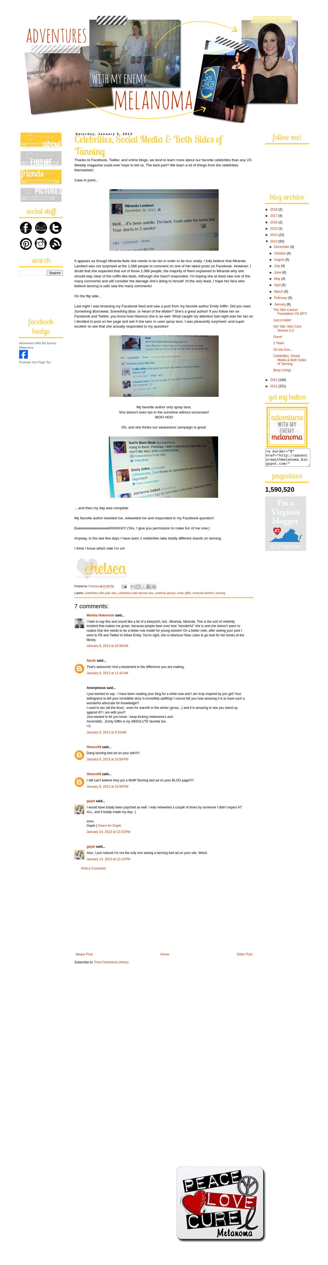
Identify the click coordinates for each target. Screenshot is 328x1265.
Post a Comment (93, 868)
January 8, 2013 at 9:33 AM (106, 732)
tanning (220, 593)
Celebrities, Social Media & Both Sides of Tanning (289, 360)
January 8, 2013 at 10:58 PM (107, 759)
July (277, 266)
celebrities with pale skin (100, 593)
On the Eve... (282, 350)
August (279, 260)
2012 (274, 380)
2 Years (278, 343)
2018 (274, 209)
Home (164, 954)
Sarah (91, 661)
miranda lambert (203, 593)
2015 (274, 228)
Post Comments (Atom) (111, 962)
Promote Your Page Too (35, 362)
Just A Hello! (282, 320)
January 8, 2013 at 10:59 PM (107, 787)
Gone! (277, 337)
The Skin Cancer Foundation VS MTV (290, 312)
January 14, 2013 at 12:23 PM (108, 832)
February (281, 298)
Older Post (244, 954)
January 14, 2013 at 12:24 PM (108, 859)
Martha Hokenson (100, 615)
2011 (274, 386)
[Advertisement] (164, 911)
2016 (274, 222)
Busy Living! (282, 370)
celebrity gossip (165, 593)
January (280, 304)
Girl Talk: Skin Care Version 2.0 (287, 328)
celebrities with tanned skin (135, 593)
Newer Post (84, 954)
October (280, 253)
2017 (274, 216)
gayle (91, 801)
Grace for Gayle (109, 826)
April (278, 285)
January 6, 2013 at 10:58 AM (107, 646)
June (278, 272)
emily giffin (184, 593)
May (277, 279)
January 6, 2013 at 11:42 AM (107, 673)
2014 (274, 235)
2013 (274, 241)
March (279, 291)
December (282, 247)
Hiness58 (94, 747)
